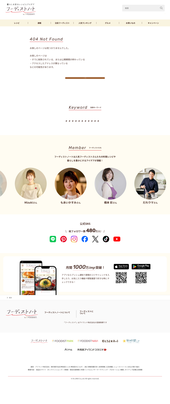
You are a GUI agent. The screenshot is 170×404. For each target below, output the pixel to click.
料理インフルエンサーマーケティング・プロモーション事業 (102, 378)
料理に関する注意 (64, 325)
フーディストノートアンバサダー (78, 322)
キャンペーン (153, 23)
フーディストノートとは (53, 322)
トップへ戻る (85, 80)
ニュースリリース (120, 375)
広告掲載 (109, 375)
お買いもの (130, 23)
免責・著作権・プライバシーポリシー (100, 325)
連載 (39, 23)
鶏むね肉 (89, 124)
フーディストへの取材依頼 (151, 323)
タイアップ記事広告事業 (133, 378)
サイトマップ (78, 325)
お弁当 (110, 124)
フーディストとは (131, 323)
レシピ (17, 23)
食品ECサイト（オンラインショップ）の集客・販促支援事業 (58, 378)
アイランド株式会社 (42, 375)
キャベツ (146, 13)
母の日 (120, 13)
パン (132, 124)
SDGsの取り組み (133, 375)
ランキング (85, 23)
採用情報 (102, 375)
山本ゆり (133, 13)
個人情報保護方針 (91, 375)
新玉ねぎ (159, 13)
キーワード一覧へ (85, 133)
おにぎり (121, 124)
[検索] (161, 6)
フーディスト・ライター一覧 (104, 322)
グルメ (107, 23)
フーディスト (62, 23)
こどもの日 (107, 13)
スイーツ (143, 124)
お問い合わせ (49, 325)
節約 (100, 124)
